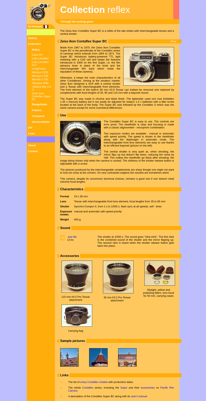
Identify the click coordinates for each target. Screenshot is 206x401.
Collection (34, 43)
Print (173, 41)
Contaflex (87, 387)
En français (35, 26)
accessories (148, 387)
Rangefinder (39, 104)
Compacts (38, 116)
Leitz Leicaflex (40, 58)
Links (31, 133)
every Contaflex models (94, 382)
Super (123, 387)
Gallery (32, 38)
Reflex (36, 49)
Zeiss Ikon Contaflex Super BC (41, 96)
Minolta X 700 (40, 79)
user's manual (139, 396)
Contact (33, 151)
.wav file (72, 236)
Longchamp (39, 68)
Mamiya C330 (40, 75)
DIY (30, 127)
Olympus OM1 (40, 83)
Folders (36, 110)
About (32, 145)
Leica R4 (37, 54)
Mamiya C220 (40, 72)
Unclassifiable (40, 121)
